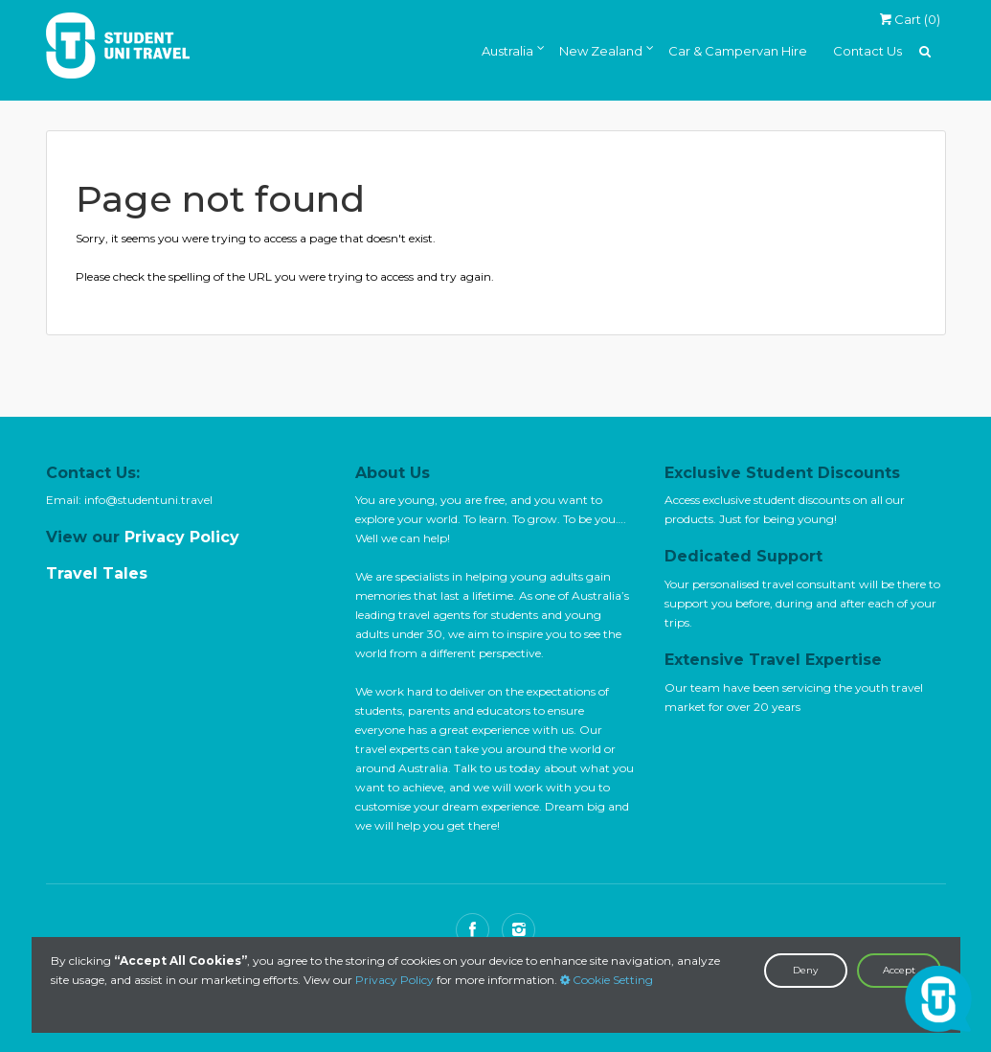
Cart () (909, 19)
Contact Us (867, 50)
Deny (805, 970)
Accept (899, 970)
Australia (507, 50)
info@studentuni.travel (148, 499)
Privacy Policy (394, 979)
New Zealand (600, 50)
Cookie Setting (606, 979)
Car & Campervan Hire (737, 50)
